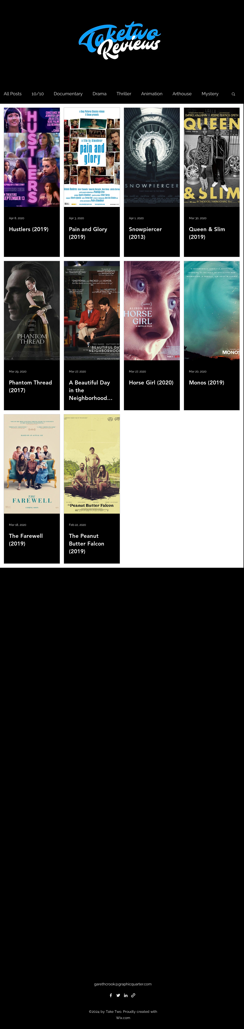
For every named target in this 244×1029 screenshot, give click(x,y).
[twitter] (118, 995)
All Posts (13, 93)
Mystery (210, 93)
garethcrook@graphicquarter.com (123, 984)
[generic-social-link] (133, 995)
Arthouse (182, 93)
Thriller (124, 93)
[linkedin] (125, 995)
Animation (152, 93)
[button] (233, 94)
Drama (100, 93)
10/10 (38, 93)
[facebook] (110, 995)
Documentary (68, 93)
